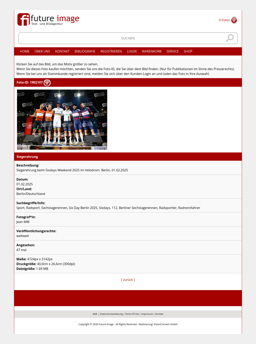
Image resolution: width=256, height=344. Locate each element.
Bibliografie (85, 51)
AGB (95, 313)
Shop (188, 51)
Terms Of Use (132, 313)
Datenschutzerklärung (111, 313)
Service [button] (173, 51)
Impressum (147, 313)
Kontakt (62, 51)
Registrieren (111, 51)
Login (132, 51)
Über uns (42, 51)
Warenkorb (151, 51)
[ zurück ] (128, 279)
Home (25, 51)
